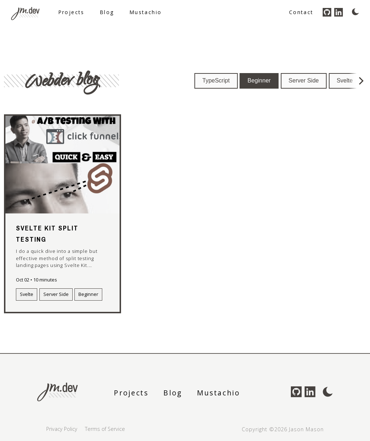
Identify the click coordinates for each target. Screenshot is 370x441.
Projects (71, 12)
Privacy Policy (61, 428)
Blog (107, 12)
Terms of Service (105, 428)
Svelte (345, 80)
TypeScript (216, 80)
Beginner (259, 80)
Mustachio (145, 12)
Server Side (304, 80)
